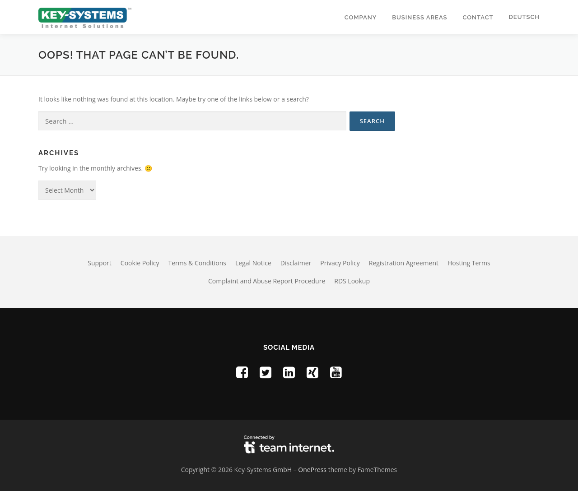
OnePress (312, 469)
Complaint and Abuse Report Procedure (266, 281)
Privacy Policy (339, 263)
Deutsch (524, 17)
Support (100, 263)
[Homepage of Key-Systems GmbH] (84, 17)
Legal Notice (253, 263)
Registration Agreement (403, 263)
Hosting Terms (468, 263)
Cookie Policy (140, 263)
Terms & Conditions (197, 263)
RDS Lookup (352, 281)
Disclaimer (295, 263)
